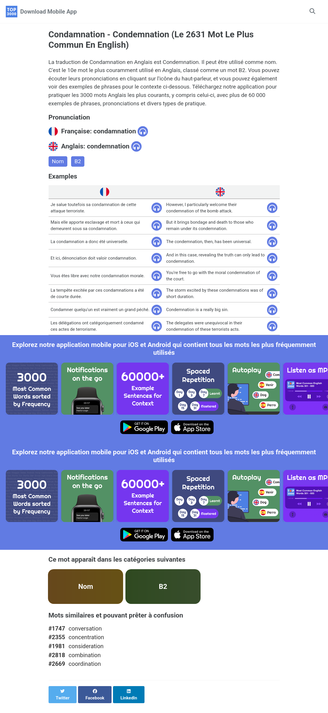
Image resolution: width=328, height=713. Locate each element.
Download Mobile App (48, 11)
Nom (58, 165)
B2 (78, 165)
